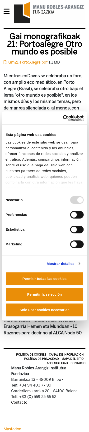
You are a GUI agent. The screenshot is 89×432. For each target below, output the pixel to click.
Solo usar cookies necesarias (44, 310)
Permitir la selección (44, 294)
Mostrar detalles (61, 264)
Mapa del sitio (72, 359)
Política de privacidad (41, 359)
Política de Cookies (31, 354)
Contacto (77, 363)
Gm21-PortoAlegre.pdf (26, 62)
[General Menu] (8, 12)
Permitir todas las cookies (45, 279)
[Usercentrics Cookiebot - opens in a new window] (63, 118)
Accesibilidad (57, 363)
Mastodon (12, 429)
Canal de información (66, 354)
